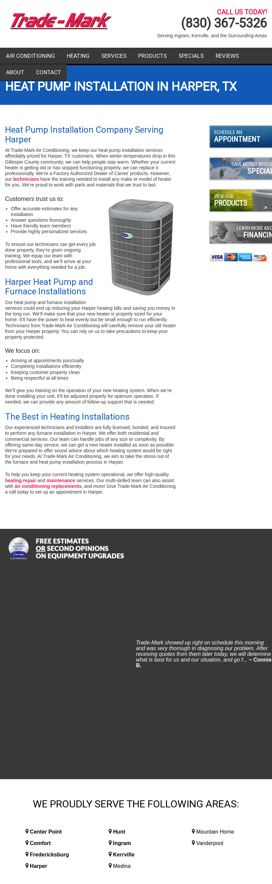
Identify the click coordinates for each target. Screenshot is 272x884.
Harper (38, 660)
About (15, 72)
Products (152, 55)
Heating (78, 55)
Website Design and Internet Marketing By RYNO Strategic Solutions (135, 849)
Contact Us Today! (227, 766)
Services (113, 55)
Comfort (40, 637)
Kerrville (123, 649)
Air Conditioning (30, 55)
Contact (48, 72)
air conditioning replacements (48, 486)
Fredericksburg (49, 649)
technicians (26, 179)
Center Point (46, 626)
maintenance (61, 480)
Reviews (227, 55)
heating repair (20, 480)
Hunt (119, 626)
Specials (191, 55)
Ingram (122, 637)
